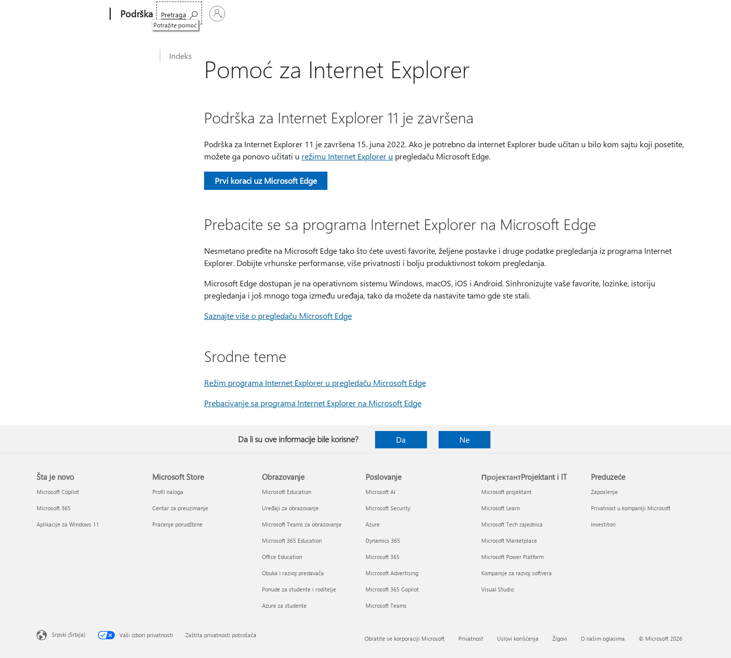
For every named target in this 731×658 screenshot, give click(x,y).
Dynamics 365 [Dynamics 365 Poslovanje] (383, 540)
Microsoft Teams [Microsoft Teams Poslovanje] (386, 605)
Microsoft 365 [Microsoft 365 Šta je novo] (54, 508)
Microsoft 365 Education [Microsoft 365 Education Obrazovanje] (292, 540)
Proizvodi (258, 14)
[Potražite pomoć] (600, 13)
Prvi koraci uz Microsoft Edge (266, 180)
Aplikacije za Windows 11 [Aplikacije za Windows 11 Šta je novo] (68, 524)
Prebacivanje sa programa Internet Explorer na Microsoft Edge (312, 403)
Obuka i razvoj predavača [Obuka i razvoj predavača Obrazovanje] (293, 573)
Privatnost (470, 638)
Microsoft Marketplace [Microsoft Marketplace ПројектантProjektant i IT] (509, 540)
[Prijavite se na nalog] (660, 14)
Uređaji (301, 14)
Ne (464, 439)
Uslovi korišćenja (518, 638)
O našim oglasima (603, 638)
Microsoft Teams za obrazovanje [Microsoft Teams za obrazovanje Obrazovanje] (302, 524)
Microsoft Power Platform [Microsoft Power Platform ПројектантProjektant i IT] (512, 557)
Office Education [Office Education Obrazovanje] (282, 557)
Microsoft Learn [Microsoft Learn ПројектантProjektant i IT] (500, 508)
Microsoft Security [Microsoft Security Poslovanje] (388, 508)
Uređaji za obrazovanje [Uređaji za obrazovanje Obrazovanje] (290, 508)
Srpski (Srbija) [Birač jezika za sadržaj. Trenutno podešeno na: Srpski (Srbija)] (68, 634)
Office (222, 14)
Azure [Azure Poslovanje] (373, 524)
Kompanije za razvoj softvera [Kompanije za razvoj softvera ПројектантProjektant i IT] (516, 573)
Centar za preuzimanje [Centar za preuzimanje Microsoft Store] (180, 508)
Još (336, 14)
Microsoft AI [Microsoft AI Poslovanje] (380, 492)
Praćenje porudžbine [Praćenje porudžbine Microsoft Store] (177, 524)
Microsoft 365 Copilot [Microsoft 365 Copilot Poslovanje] (392, 589)
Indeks (180, 55)
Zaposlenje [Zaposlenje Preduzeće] (604, 492)
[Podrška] (135, 14)
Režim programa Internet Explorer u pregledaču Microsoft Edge (315, 382)
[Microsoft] (71, 14)
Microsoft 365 (182, 14)
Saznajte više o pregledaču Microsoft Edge (278, 315)
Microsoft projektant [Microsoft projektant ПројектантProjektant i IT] (506, 492)
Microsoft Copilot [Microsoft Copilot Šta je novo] (58, 492)
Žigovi (559, 638)
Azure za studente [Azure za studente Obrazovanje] (284, 605)
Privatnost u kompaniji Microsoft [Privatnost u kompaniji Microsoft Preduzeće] (631, 508)
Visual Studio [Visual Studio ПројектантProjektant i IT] (497, 589)
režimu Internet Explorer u (347, 156)
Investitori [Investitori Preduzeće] (603, 524)
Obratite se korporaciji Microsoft (404, 638)
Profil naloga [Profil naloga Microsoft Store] (167, 492)
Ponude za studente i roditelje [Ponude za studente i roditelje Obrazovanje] (299, 589)
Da (401, 439)
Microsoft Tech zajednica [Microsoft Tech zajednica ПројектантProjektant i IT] (512, 524)
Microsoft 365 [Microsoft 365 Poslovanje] (383, 557)
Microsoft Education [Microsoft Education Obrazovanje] (286, 492)
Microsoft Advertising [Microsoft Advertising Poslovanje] (392, 573)
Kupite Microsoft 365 (394, 14)
